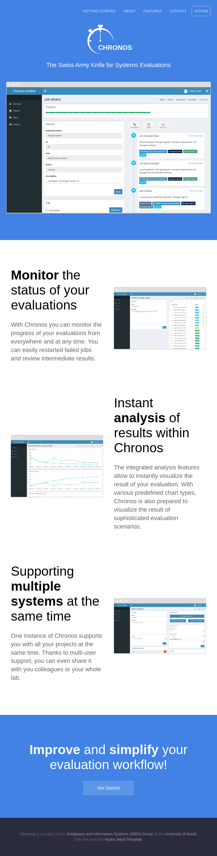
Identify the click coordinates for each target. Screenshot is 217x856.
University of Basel (180, 834)
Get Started (108, 788)
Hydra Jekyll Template (123, 839)
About (129, 11)
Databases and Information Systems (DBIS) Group (110, 834)
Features (152, 11)
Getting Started (99, 11)
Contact (178, 11)
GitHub (201, 11)
